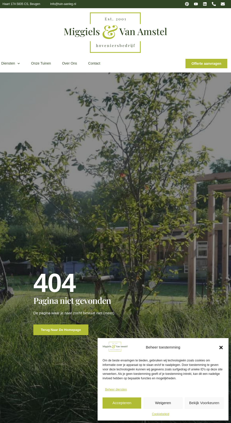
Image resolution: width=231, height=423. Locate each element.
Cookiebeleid (160, 414)
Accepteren (122, 403)
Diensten (10, 63)
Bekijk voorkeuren (204, 403)
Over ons (69, 63)
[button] (221, 347)
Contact (94, 63)
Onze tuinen (41, 63)
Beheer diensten (116, 389)
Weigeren (163, 403)
